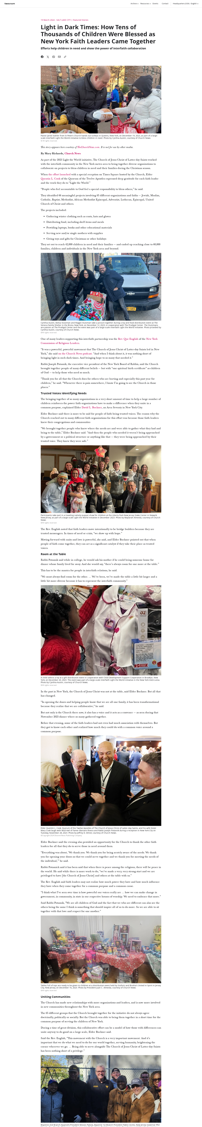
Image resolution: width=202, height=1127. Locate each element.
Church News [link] (73, 153)
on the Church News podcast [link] (75, 353)
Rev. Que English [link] (128, 339)
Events (155, 3)
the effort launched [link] (59, 174)
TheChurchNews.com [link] (88, 147)
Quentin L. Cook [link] (50, 178)
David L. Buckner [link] (92, 407)
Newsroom (9, 4)
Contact (165, 3)
